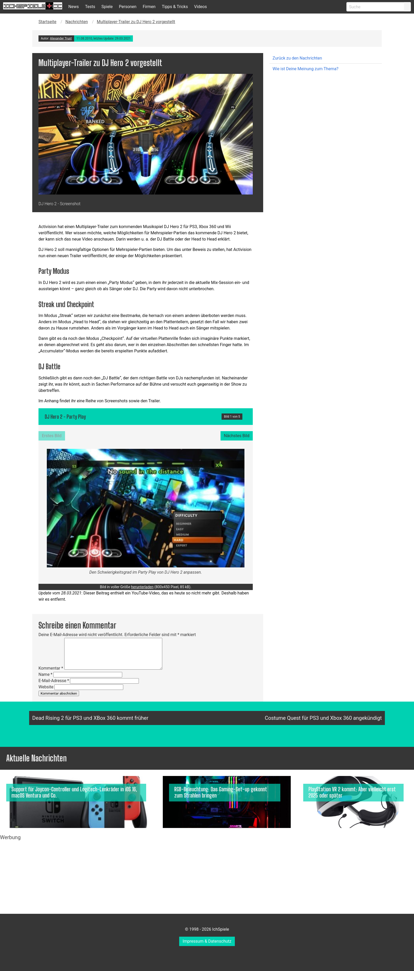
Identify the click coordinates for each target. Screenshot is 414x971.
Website (45, 686)
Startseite (47, 21)
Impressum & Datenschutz (207, 941)
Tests (90, 6)
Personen (127, 6)
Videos (200, 6)
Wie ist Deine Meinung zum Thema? (305, 68)
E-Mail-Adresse (53, 680)
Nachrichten (76, 21)
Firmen (149, 6)
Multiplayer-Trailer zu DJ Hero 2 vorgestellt (136, 21)
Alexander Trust (61, 38)
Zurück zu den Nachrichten (297, 58)
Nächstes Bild (236, 435)
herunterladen (142, 587)
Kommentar (50, 668)
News (73, 6)
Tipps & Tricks (175, 6)
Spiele (107, 6)
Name (45, 674)
